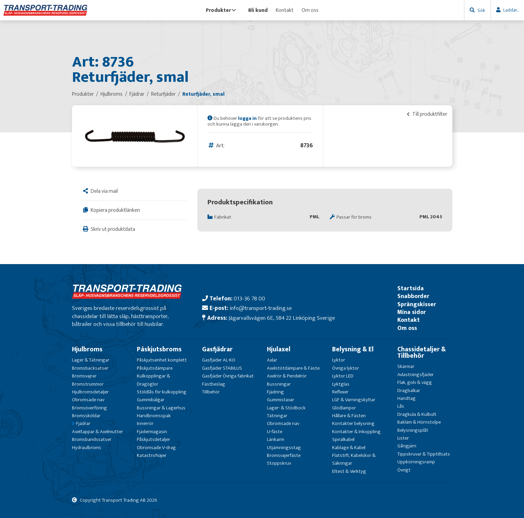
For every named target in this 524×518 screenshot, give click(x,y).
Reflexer (340, 392)
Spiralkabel (343, 439)
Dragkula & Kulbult (416, 414)
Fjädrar (83, 423)
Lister (403, 438)
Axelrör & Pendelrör (287, 376)
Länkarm (275, 439)
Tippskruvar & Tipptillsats (423, 454)
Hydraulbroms (86, 447)
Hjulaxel (278, 349)
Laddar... (511, 10)
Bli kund (258, 10)
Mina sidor (411, 312)
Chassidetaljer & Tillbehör (421, 352)
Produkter (221, 10)
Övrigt (404, 470)
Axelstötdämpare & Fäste (293, 368)
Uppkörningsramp (416, 462)
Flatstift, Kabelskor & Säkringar (354, 459)
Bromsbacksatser (90, 368)
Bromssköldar (86, 415)
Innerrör (145, 423)
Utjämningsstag (284, 447)
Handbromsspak (154, 415)
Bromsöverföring (89, 408)
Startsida (410, 288)
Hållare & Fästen (349, 415)
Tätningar (277, 415)
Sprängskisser (416, 304)
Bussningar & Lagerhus (161, 408)
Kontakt (284, 10)
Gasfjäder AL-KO (218, 360)
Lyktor (338, 360)
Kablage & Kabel (348, 447)
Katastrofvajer (151, 455)
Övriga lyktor (345, 368)
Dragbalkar (408, 390)
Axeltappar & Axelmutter (97, 431)
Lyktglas (340, 384)
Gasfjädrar (217, 349)
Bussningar (279, 384)
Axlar (272, 360)
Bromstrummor (88, 384)
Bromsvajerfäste (284, 455)
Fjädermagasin (152, 431)
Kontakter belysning (353, 423)
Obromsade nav (88, 399)
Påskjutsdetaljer (153, 439)
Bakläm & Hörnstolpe (419, 422)
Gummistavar (280, 399)
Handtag (406, 398)
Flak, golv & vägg (414, 382)
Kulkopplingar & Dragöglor (153, 380)
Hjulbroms (87, 349)
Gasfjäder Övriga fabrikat (228, 376)
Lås (400, 406)
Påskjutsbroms (159, 349)
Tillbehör (211, 392)
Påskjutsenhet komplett (162, 360)
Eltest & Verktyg (349, 471)
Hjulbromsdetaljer (90, 392)
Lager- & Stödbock (286, 408)
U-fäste (274, 431)
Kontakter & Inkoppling (356, 431)
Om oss (310, 10)
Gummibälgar (150, 399)
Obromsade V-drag (156, 447)
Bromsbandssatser (91, 439)
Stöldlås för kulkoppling (161, 392)
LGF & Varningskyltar (353, 399)
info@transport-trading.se (261, 308)
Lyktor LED (343, 376)
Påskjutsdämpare (155, 368)
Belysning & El (353, 349)
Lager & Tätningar (90, 360)
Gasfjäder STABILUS (222, 368)
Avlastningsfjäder (415, 374)
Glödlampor (344, 408)
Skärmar (405, 366)
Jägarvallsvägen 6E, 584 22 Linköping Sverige (282, 318)
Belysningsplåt (412, 430)
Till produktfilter (427, 114)
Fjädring (275, 392)
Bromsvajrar (84, 376)
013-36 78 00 (249, 298)
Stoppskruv (279, 463)
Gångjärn (406, 446)
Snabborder (413, 296)
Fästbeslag (213, 384)
